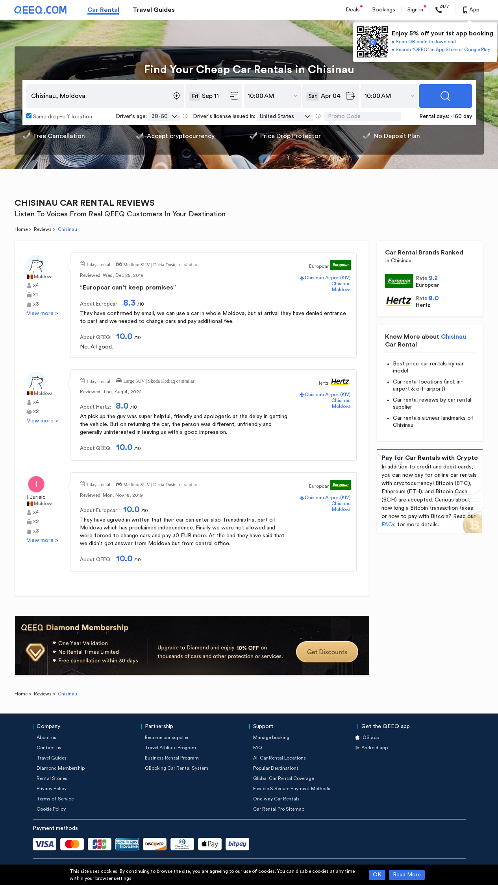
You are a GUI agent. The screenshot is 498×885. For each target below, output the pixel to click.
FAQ (257, 747)
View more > (42, 313)
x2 (36, 411)
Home (21, 229)
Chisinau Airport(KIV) (328, 277)
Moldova (43, 276)
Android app (374, 747)
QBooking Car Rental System (176, 768)
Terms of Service (55, 798)
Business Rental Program (172, 758)
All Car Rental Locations (279, 758)
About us (46, 737)
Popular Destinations (276, 768)
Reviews (43, 229)
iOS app (370, 737)
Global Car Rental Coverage (283, 778)
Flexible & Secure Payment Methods (291, 788)
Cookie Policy (51, 809)
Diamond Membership (61, 768)
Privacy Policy (52, 788)
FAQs (388, 524)
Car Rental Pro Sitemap (278, 809)
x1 (35, 294)
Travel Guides (154, 10)
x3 (36, 304)
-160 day (461, 116)
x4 (36, 285)
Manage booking (271, 737)
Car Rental (103, 10)
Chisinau (341, 283)
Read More (407, 875)
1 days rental (98, 264)
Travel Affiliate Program (170, 747)
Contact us (49, 747)
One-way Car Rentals (276, 798)
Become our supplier (167, 737)
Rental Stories (52, 778)
